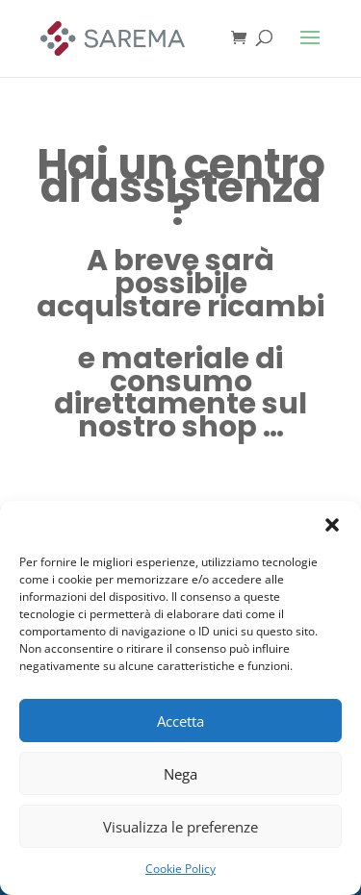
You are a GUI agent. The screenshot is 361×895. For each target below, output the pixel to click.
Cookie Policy (180, 868)
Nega (180, 773)
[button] (332, 525)
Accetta (180, 721)
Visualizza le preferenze (180, 826)
